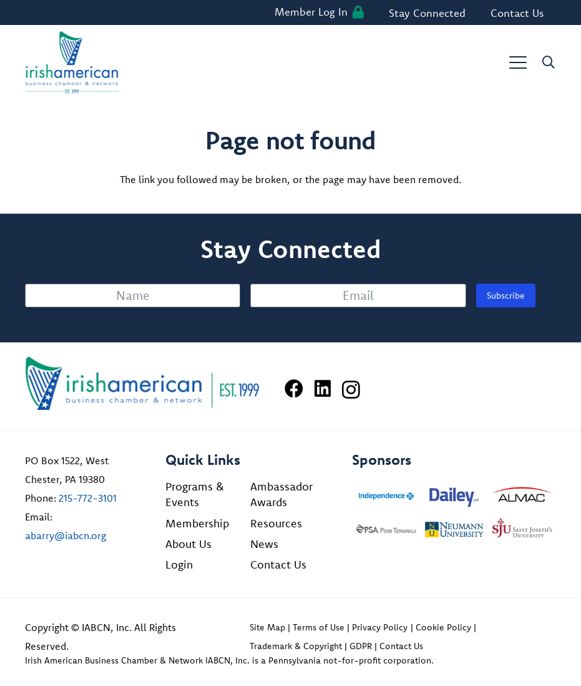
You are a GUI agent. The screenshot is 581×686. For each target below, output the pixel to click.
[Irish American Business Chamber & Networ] (142, 383)
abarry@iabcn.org (65, 535)
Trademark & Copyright (296, 646)
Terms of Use (318, 627)
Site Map (267, 627)
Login (179, 564)
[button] (518, 62)
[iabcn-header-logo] (72, 62)
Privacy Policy (380, 627)
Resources (276, 523)
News (264, 544)
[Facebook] (294, 388)
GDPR (360, 646)
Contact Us (278, 564)
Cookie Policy (443, 627)
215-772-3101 (88, 498)
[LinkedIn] (323, 388)
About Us (188, 544)
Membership (197, 523)
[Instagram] (351, 389)
